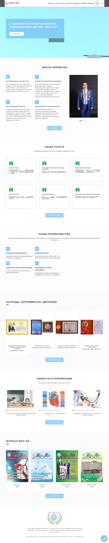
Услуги (57, 3)
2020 (17, 486)
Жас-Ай (11, 3)
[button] (52, 40)
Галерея (83, 3)
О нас (63, 3)
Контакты (91, 3)
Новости (69, 3)
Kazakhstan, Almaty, (17, 350)
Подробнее (16, 34)
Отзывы (77, 3)
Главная (51, 3)
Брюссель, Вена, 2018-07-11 (67, 347)
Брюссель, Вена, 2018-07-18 (42, 347)
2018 (66, 486)
